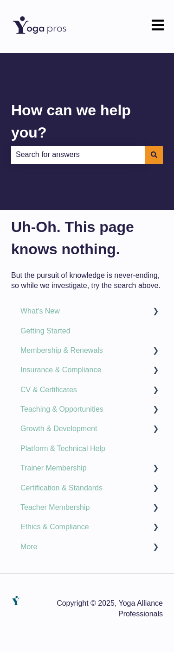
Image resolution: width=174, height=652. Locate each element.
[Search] (154, 154)
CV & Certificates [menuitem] (48, 390)
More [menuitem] (28, 547)
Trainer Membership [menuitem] (53, 468)
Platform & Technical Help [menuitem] (62, 448)
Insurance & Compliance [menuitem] (60, 370)
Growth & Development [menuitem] (58, 429)
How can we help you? (71, 121)
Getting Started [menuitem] (45, 331)
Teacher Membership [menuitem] (55, 507)
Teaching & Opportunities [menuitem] (61, 409)
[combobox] (78, 154)
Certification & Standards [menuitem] (61, 488)
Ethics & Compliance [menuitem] (54, 527)
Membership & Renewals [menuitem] (61, 350)
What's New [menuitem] (40, 311)
